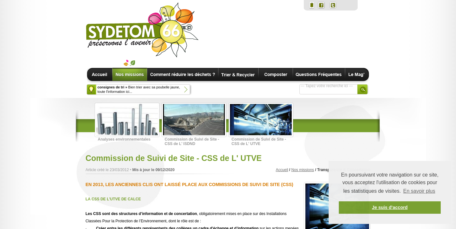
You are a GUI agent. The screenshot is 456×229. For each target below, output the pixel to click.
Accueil (282, 170)
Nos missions (302, 170)
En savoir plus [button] (419, 191)
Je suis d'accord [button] (390, 207)
